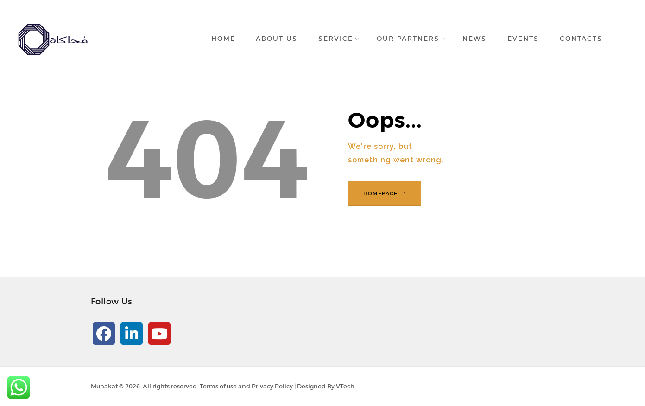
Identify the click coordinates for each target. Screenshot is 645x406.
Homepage (380, 193)
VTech (345, 386)
